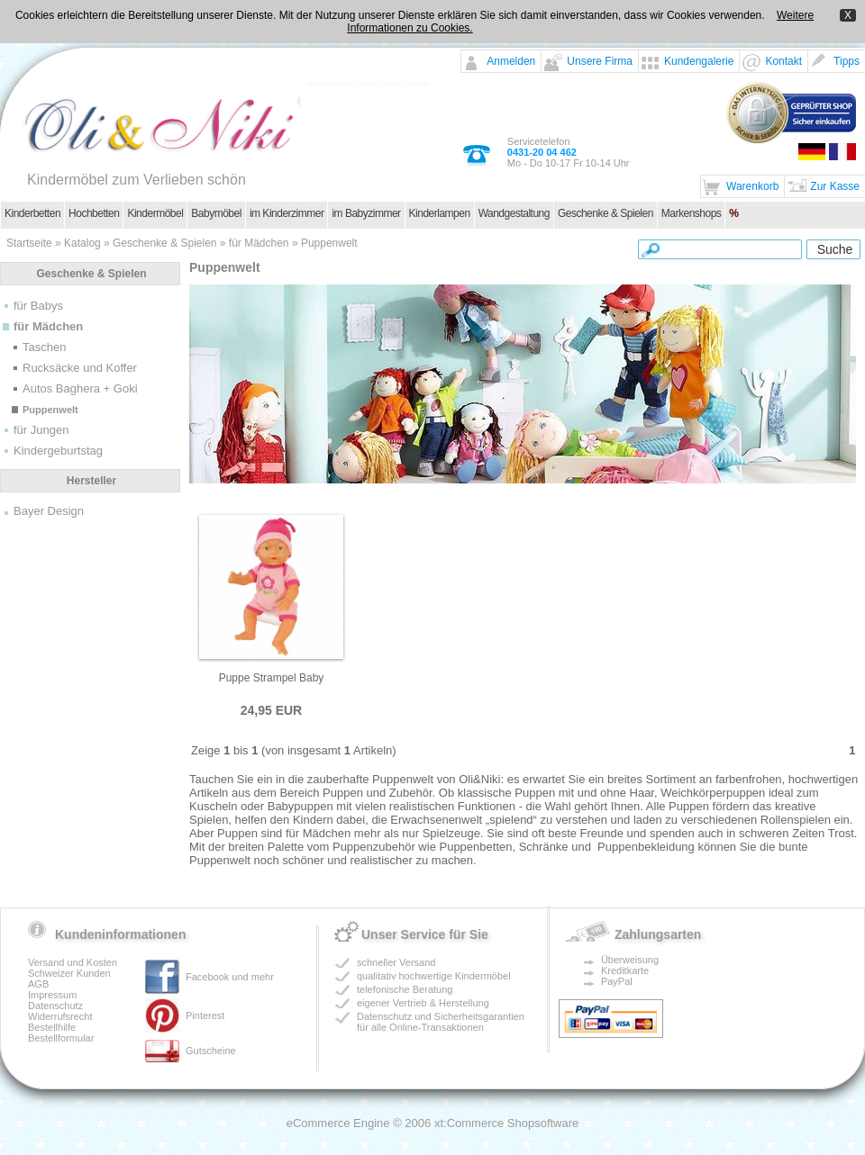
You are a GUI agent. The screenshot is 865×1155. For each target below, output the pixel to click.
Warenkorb (752, 186)
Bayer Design (49, 511)
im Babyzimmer (366, 213)
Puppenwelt (329, 243)
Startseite (29, 243)
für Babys (38, 305)
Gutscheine (211, 1050)
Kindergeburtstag (58, 450)
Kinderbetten (32, 213)
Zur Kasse (835, 186)
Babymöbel (216, 213)
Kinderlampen (439, 213)
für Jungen (41, 430)
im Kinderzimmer (287, 213)
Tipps (846, 61)
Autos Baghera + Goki (80, 388)
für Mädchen (259, 243)
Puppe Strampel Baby (271, 678)
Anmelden (511, 61)
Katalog (82, 243)
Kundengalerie (698, 61)
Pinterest (205, 1015)
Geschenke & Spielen (605, 213)
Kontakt (783, 61)
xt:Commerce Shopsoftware (506, 1123)
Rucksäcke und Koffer (80, 367)
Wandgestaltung (514, 213)
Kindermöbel (155, 213)
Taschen (44, 347)
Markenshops (691, 213)
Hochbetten (93, 213)
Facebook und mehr (230, 976)
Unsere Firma (600, 61)
